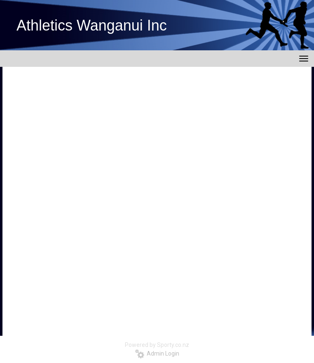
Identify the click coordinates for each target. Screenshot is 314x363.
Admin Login (157, 353)
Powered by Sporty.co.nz (157, 345)
